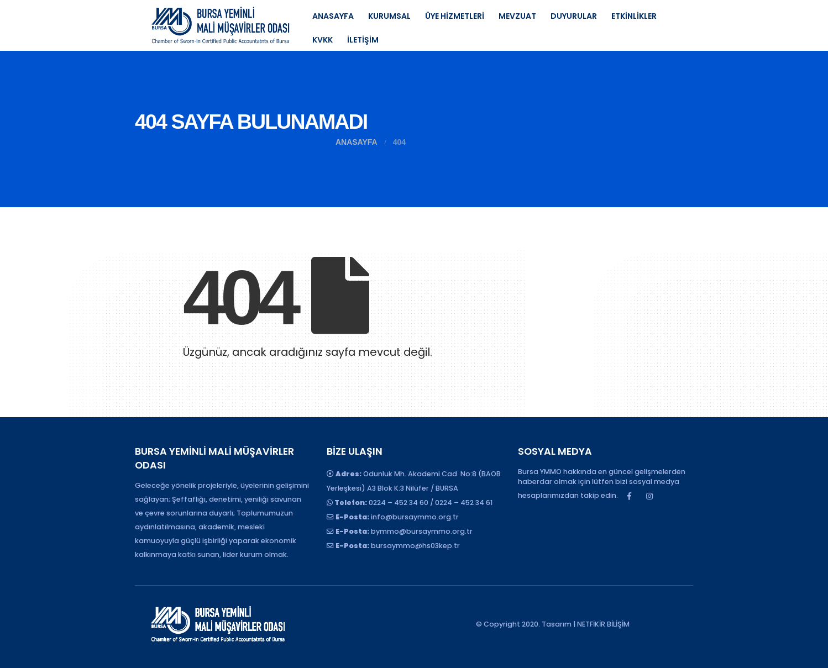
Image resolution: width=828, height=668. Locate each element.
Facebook (629, 496)
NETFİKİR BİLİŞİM (603, 624)
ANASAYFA (333, 16)
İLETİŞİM (363, 39)
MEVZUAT (517, 16)
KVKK (322, 39)
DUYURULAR (574, 16)
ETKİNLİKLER (634, 16)
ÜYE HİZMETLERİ (454, 16)
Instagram (649, 496)
